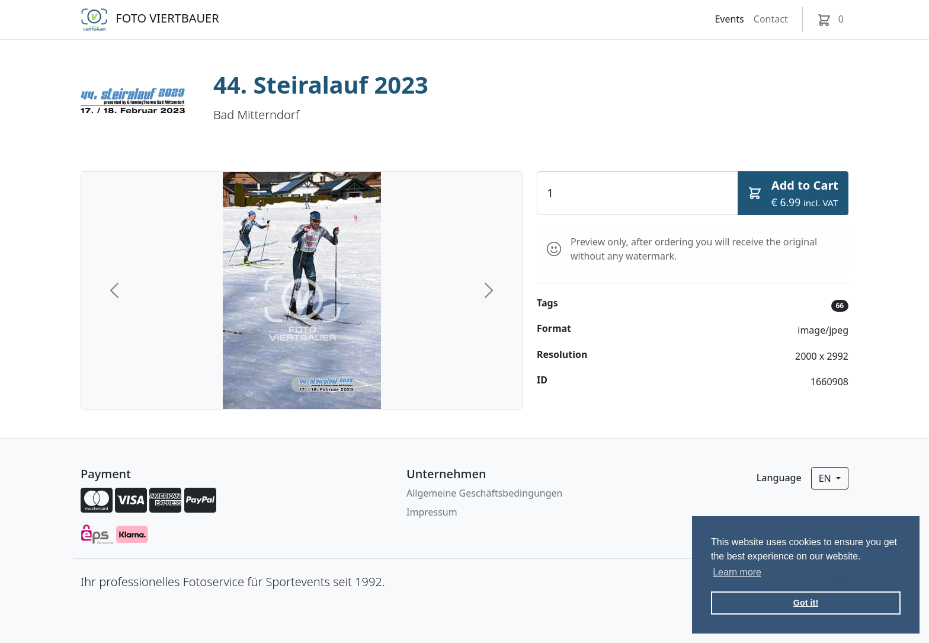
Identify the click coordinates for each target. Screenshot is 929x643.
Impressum (431, 512)
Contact (771, 18)
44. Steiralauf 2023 (320, 84)
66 (839, 305)
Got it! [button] (805, 602)
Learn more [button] (737, 572)
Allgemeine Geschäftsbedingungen (484, 493)
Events (729, 18)
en (826, 478)
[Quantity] (637, 193)
